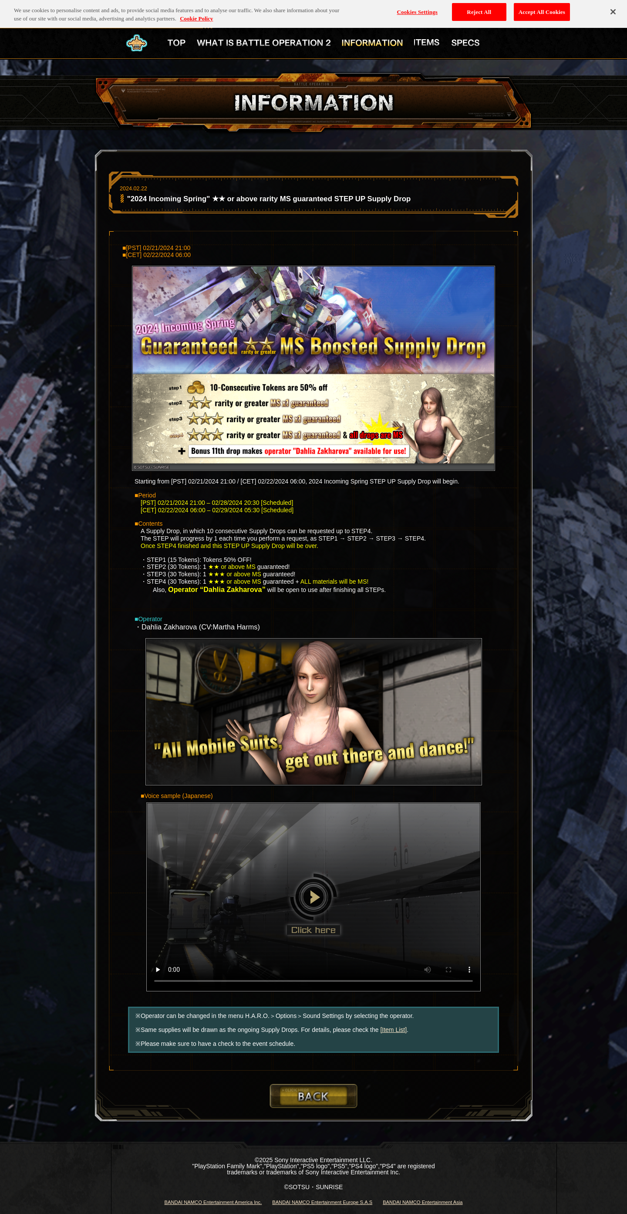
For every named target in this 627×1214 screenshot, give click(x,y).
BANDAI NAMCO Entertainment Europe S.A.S (322, 1202)
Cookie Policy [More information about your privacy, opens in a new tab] (196, 16)
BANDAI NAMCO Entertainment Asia (422, 1202)
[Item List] (393, 1029)
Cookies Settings (417, 9)
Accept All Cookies (542, 9)
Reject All (479, 9)
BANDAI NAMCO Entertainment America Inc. (213, 1202)
